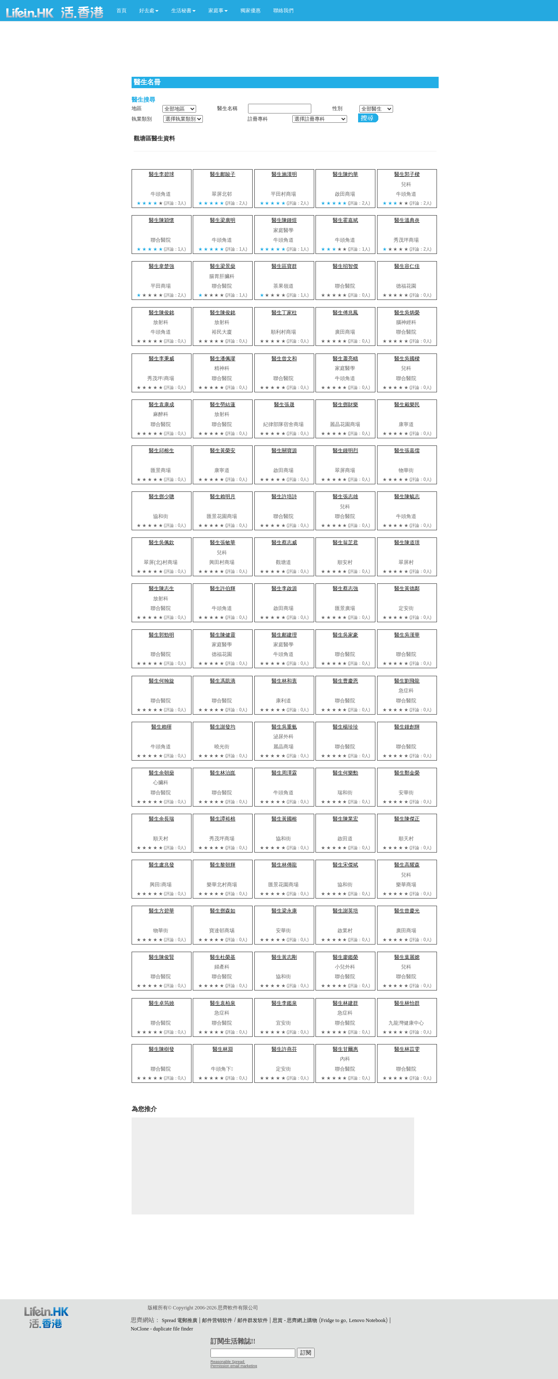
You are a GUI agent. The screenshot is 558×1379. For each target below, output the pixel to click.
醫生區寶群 (284, 266)
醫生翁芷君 (345, 542)
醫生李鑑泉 (284, 1003)
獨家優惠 (250, 10)
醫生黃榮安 (222, 450)
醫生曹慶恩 (345, 681)
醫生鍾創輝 (407, 727)
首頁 (121, 10)
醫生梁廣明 (222, 220)
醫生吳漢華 (407, 635)
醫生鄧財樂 (345, 404)
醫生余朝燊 (161, 773)
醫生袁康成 (161, 404)
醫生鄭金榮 (407, 773)
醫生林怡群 (407, 1003)
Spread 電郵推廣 (179, 1320)
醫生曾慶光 (407, 911)
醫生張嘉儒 (407, 450)
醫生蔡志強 (345, 588)
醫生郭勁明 (161, 635)
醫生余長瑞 (161, 819)
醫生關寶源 (284, 450)
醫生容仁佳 (407, 266)
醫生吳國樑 (407, 359)
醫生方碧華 (161, 911)
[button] (149, 10)
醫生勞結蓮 (222, 404)
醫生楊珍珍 (345, 727)
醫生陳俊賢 (161, 957)
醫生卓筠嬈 (161, 1003)
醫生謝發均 (222, 727)
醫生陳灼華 (345, 174)
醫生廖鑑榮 (345, 957)
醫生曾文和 (284, 359)
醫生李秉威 (161, 359)
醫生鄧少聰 (161, 496)
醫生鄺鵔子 (222, 174)
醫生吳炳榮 (407, 313)
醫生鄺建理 (284, 635)
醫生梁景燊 (222, 266)
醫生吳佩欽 (161, 542)
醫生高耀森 (407, 865)
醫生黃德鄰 (407, 588)
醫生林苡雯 (407, 1049)
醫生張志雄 (345, 496)
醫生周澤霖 (284, 773)
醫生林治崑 (222, 773)
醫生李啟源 (284, 588)
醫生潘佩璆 (222, 359)
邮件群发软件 (252, 1320)
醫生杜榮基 (222, 957)
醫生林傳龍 (284, 865)
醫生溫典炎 (407, 220)
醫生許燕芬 (284, 1049)
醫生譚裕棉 (222, 819)
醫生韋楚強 (161, 266)
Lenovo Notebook (367, 1320)
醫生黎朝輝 (222, 865)
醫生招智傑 (345, 266)
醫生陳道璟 (407, 542)
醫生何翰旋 (161, 681)
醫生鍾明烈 (345, 450)
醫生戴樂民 (407, 404)
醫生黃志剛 (284, 957)
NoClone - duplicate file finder (162, 1329)
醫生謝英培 (345, 911)
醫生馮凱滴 (222, 681)
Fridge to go (333, 1320)
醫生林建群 (345, 1003)
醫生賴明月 (222, 496)
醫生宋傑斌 (345, 865)
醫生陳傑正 (407, 819)
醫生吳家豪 (345, 635)
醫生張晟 (284, 404)
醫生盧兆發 (161, 865)
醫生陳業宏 (345, 819)
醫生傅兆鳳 (345, 313)
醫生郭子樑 (407, 174)
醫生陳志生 (161, 588)
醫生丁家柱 (284, 313)
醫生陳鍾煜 (284, 220)
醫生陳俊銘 (161, 313)
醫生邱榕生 (161, 450)
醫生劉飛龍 (407, 681)
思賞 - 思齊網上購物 (294, 1320)
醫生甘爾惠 (345, 1049)
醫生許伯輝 (222, 588)
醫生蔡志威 (284, 542)
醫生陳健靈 (222, 635)
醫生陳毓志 (407, 496)
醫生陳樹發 (161, 1049)
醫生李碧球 (161, 174)
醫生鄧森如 (222, 911)
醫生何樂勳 (345, 773)
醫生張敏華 (222, 542)
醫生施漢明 (284, 174)
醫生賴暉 (161, 727)
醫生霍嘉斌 (345, 220)
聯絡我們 (283, 10)
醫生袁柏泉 (222, 1003)
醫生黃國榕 (284, 819)
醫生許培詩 (284, 496)
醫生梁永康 (284, 911)
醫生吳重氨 (284, 727)
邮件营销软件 (217, 1320)
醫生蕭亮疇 (345, 359)
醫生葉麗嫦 (407, 957)
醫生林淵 (223, 1049)
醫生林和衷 (284, 681)
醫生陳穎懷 (161, 220)
